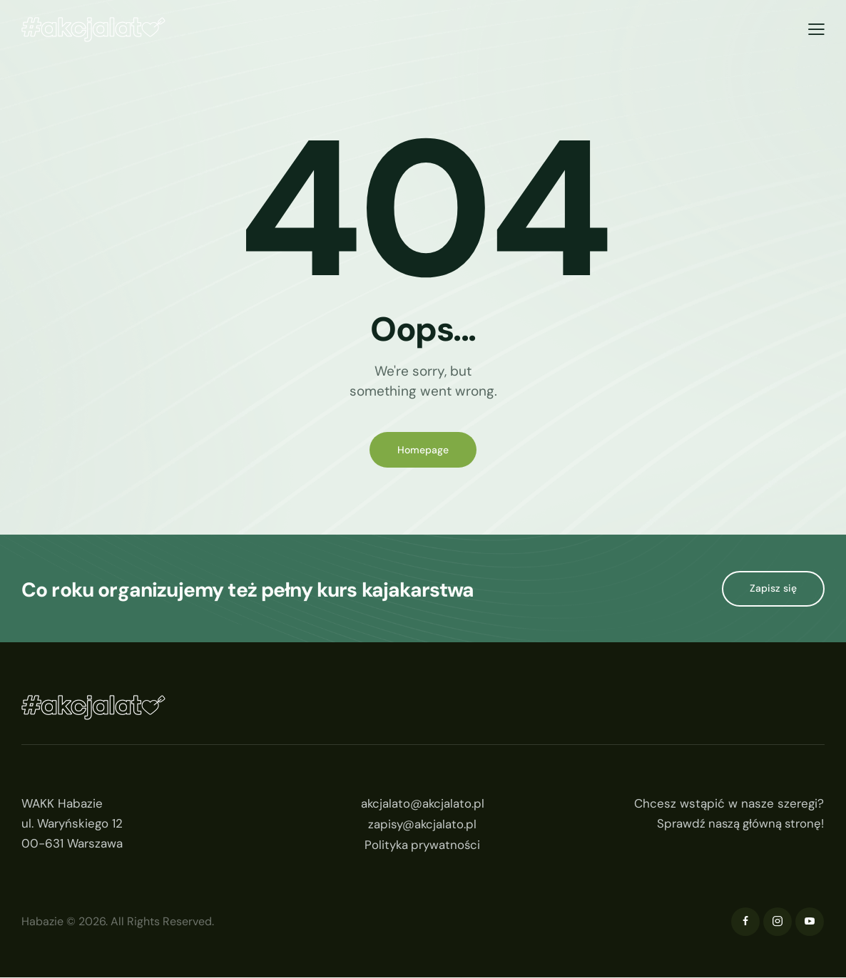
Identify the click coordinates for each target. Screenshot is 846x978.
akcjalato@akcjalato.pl (422, 804)
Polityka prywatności (422, 844)
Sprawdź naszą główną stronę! (738, 824)
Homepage (423, 449)
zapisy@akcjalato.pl (422, 824)
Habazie (42, 922)
